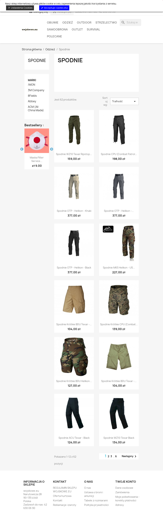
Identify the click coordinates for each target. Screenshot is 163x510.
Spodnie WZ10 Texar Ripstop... (74, 154)
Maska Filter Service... (37, 159)
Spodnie (37, 60)
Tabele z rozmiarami (96, 500)
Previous (22, 149)
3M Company (36, 90)
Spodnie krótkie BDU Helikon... (74, 381)
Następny (130, 456)
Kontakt (57, 500)
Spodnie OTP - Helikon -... (119, 210)
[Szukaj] (130, 22)
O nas (87, 487)
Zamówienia (122, 492)
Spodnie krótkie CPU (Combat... (119, 324)
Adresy (119, 505)
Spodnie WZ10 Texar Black (118, 437)
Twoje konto (125, 482)
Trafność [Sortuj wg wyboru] (124, 101)
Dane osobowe (124, 487)
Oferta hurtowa (62, 496)
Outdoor (84, 22)
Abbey (32, 101)
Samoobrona (57, 29)
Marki (32, 80)
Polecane (54, 36)
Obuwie (52, 22)
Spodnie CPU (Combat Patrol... (119, 154)
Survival (93, 29)
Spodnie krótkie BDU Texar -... (74, 324)
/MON (31, 84)
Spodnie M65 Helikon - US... (119, 267)
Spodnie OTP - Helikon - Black (74, 267)
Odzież (67, 22)
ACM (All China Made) (36, 108)
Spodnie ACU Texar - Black (74, 437)
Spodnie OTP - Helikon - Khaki (74, 210)
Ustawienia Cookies (20, 7)
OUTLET (77, 29)
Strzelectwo (106, 22)
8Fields (32, 96)
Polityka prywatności (96, 505)
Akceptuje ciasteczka (54, 7)
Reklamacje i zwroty (64, 505)
